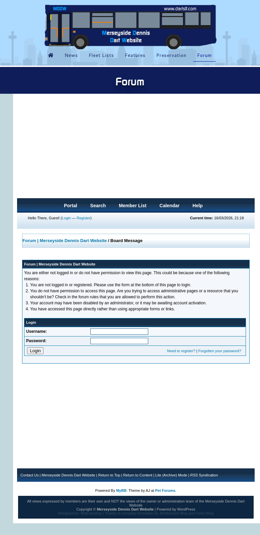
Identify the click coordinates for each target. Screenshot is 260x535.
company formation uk (140, 513)
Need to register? (181, 351)
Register (83, 218)
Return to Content (137, 475)
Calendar (170, 205)
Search (98, 205)
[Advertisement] (136, 148)
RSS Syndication (204, 475)
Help (197, 205)
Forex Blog (204, 513)
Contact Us (29, 475)
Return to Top (109, 475)
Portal (70, 205)
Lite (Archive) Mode (171, 475)
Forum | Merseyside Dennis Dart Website (64, 240)
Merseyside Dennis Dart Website (68, 475)
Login (66, 218)
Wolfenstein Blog (173, 513)
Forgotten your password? (219, 351)
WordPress (186, 509)
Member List (132, 205)
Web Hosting (91, 513)
